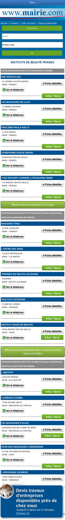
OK (32, 53)
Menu (32, 2)
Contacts (14, 23)
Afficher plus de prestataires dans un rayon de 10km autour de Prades (33, 352)
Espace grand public (47, 23)
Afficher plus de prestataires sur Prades (32, 204)
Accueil (4, 23)
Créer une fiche (28, 23)
